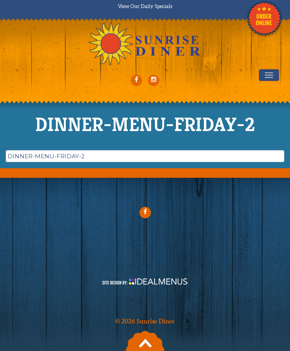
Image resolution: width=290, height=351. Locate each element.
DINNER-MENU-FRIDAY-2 (46, 156)
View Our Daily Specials (145, 6)
